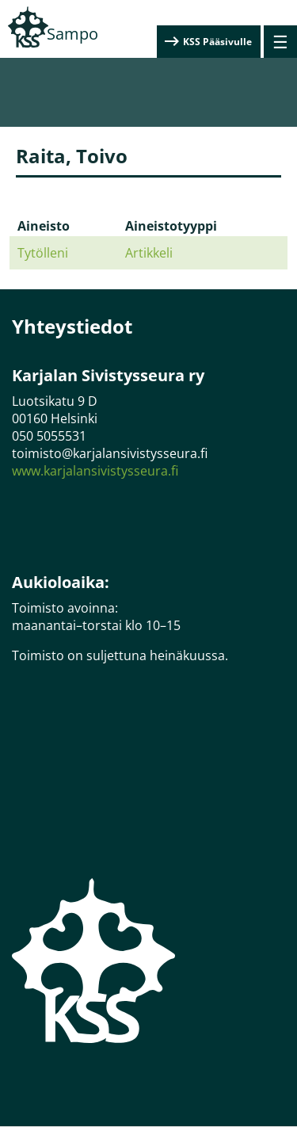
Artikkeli (149, 253)
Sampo (72, 33)
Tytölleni (42, 253)
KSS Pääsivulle (217, 41)
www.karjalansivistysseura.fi (95, 470)
